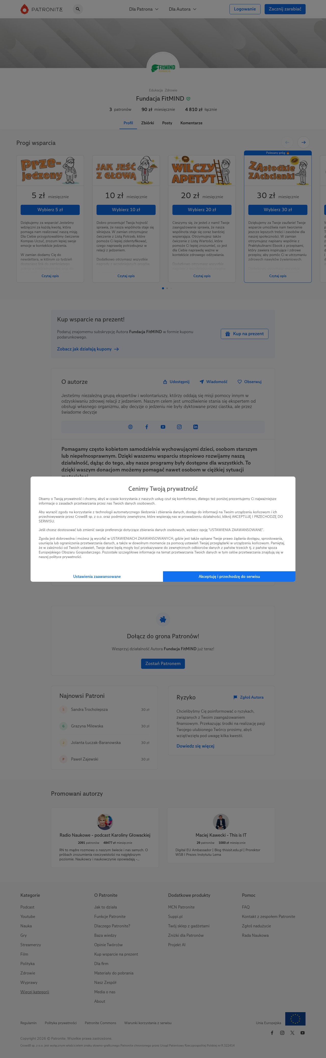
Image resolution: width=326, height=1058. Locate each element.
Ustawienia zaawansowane (97, 576)
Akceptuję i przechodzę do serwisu (229, 576)
